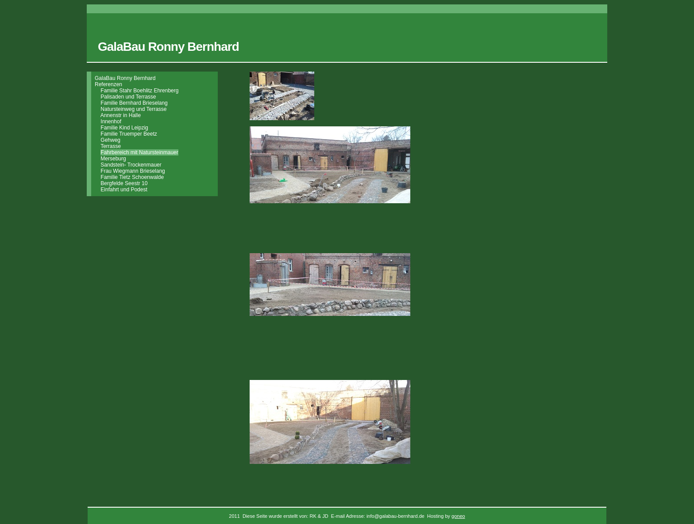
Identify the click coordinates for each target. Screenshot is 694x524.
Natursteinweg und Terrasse (133, 109)
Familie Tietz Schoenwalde (132, 177)
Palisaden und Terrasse (128, 97)
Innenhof (110, 121)
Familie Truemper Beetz (128, 134)
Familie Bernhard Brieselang (133, 103)
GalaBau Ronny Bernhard (125, 78)
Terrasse (110, 146)
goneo (458, 516)
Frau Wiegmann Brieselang (132, 171)
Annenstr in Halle (120, 115)
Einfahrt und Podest (123, 189)
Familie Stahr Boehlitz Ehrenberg (139, 90)
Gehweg (110, 140)
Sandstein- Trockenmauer (130, 165)
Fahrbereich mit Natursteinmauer (139, 152)
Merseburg (113, 159)
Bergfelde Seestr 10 (123, 183)
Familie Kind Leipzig (124, 128)
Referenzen (108, 84)
